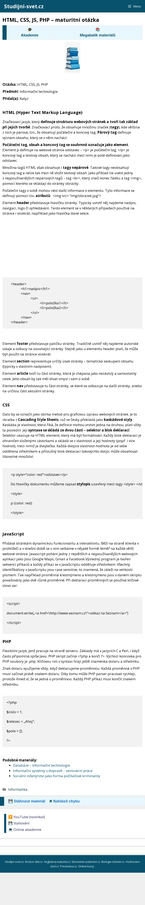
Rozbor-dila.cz (34, 862)
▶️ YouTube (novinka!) (26, 816)
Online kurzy (86, 866)
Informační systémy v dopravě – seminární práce (53, 770)
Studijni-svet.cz (24, 6)
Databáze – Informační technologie (41, 765)
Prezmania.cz (69, 866)
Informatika (17, 789)
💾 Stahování (19, 823)
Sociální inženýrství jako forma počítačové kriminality (56, 775)
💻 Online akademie (24, 829)
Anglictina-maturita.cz (57, 862)
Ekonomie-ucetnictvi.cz (86, 862)
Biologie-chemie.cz (113, 862)
